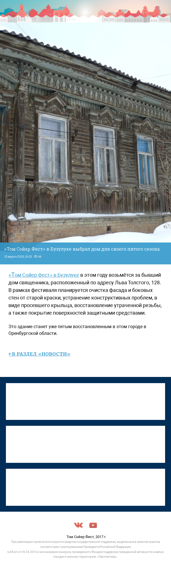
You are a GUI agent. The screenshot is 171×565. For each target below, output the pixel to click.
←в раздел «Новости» (39, 354)
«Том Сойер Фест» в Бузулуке (43, 275)
